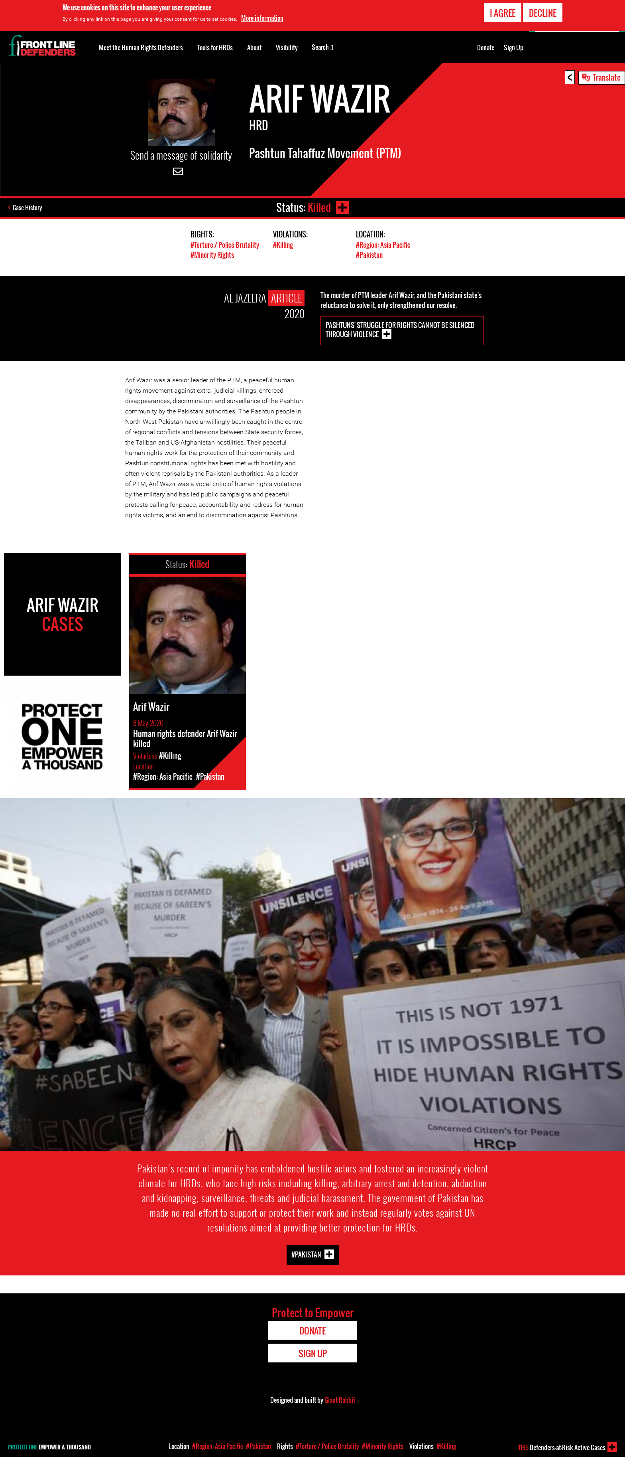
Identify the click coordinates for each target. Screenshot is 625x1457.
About (254, 47)
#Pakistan (369, 255)
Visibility (287, 47)
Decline (542, 12)
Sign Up (513, 47)
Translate (607, 77)
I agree (502, 12)
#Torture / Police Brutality (225, 245)
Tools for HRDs (215, 47)
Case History (27, 207)
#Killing (283, 245)
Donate (485, 47)
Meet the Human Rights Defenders (141, 47)
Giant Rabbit (339, 1400)
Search (323, 47)
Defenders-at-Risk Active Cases (561, 1447)
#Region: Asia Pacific (383, 245)
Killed (319, 207)
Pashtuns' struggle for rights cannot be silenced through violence (400, 329)
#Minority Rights (212, 255)
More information (262, 18)
